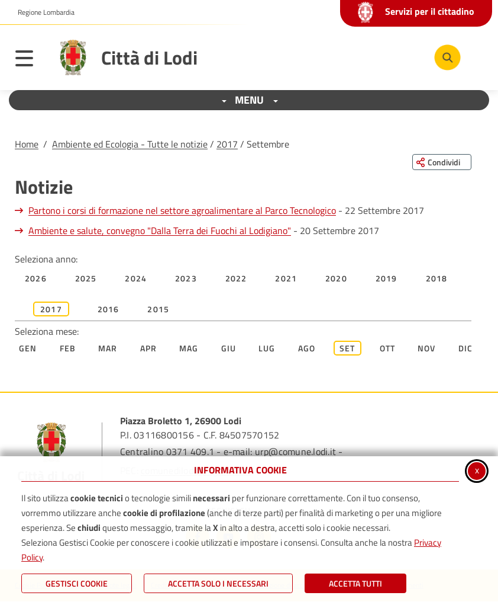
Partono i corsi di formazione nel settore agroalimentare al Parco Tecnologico (182, 210)
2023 (186, 278)
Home (26, 144)
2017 (227, 144)
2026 (36, 278)
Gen (28, 348)
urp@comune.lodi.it (295, 451)
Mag (189, 348)
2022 (236, 278)
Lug (267, 348)
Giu (229, 348)
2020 (336, 278)
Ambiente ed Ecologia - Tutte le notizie (130, 144)
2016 (108, 309)
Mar (108, 348)
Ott (388, 348)
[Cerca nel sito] (447, 57)
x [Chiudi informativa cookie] (477, 470)
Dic (465, 348)
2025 (86, 278)
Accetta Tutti (355, 583)
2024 (136, 278)
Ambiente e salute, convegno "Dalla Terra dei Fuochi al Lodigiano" (159, 230)
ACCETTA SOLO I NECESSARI (218, 583)
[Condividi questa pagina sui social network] (441, 162)
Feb (68, 348)
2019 (386, 278)
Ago (307, 348)
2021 (286, 278)
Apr (148, 348)
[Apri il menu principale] (30, 60)
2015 (158, 309)
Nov (427, 348)
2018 (437, 278)
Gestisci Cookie (77, 583)
